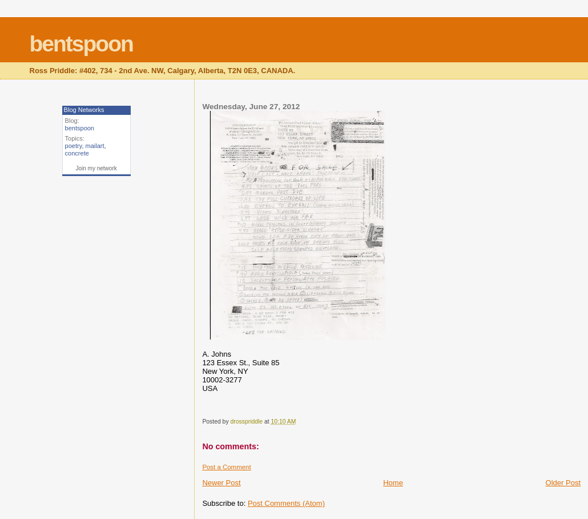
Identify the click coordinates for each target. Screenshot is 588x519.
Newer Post (221, 482)
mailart (95, 145)
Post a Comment (226, 467)
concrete (77, 153)
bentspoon (81, 43)
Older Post (563, 482)
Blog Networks (84, 109)
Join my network (95, 168)
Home (393, 482)
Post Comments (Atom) (286, 503)
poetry (73, 145)
